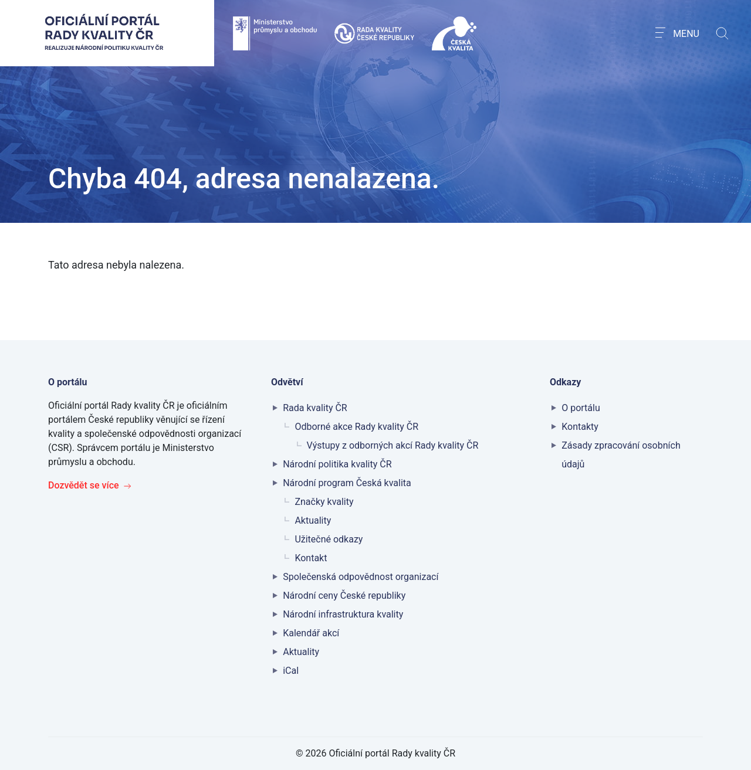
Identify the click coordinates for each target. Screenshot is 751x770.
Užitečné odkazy (329, 539)
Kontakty (579, 426)
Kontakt (311, 558)
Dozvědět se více (89, 485)
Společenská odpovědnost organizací (360, 576)
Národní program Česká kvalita (347, 483)
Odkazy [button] (566, 382)
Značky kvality (324, 501)
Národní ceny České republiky (344, 595)
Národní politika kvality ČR (337, 464)
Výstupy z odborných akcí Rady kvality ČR (393, 445)
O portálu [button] (68, 382)
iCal (291, 670)
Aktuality (313, 520)
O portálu (580, 407)
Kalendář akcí (311, 633)
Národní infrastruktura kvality (343, 614)
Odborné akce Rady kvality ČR (356, 426)
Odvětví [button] (288, 382)
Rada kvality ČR (315, 407)
